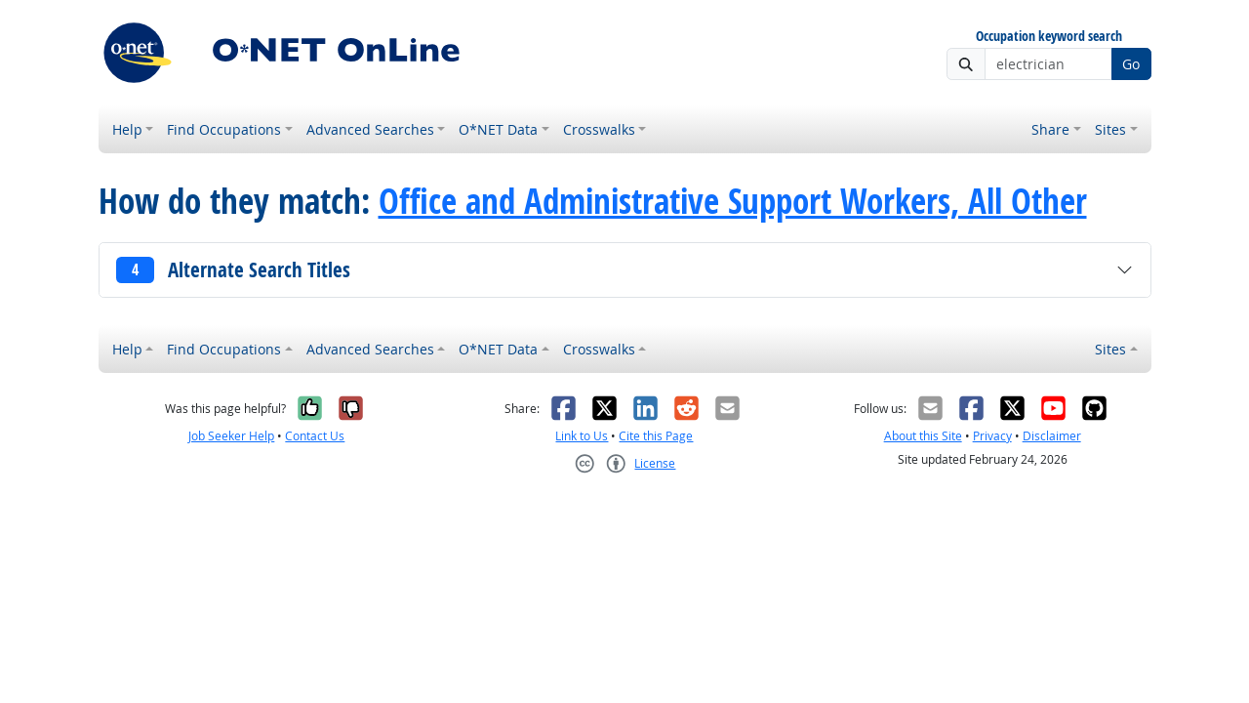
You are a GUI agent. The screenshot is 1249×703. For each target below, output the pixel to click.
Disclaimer (1052, 436)
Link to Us (581, 436)
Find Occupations (224, 129)
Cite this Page (656, 436)
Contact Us (314, 436)
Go (1131, 64)
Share (1050, 129)
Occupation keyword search (1049, 36)
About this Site (923, 436)
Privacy (992, 436)
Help (127, 129)
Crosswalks (599, 129)
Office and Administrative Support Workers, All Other (733, 201)
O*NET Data (498, 129)
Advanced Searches (370, 129)
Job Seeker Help (231, 436)
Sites (1110, 129)
